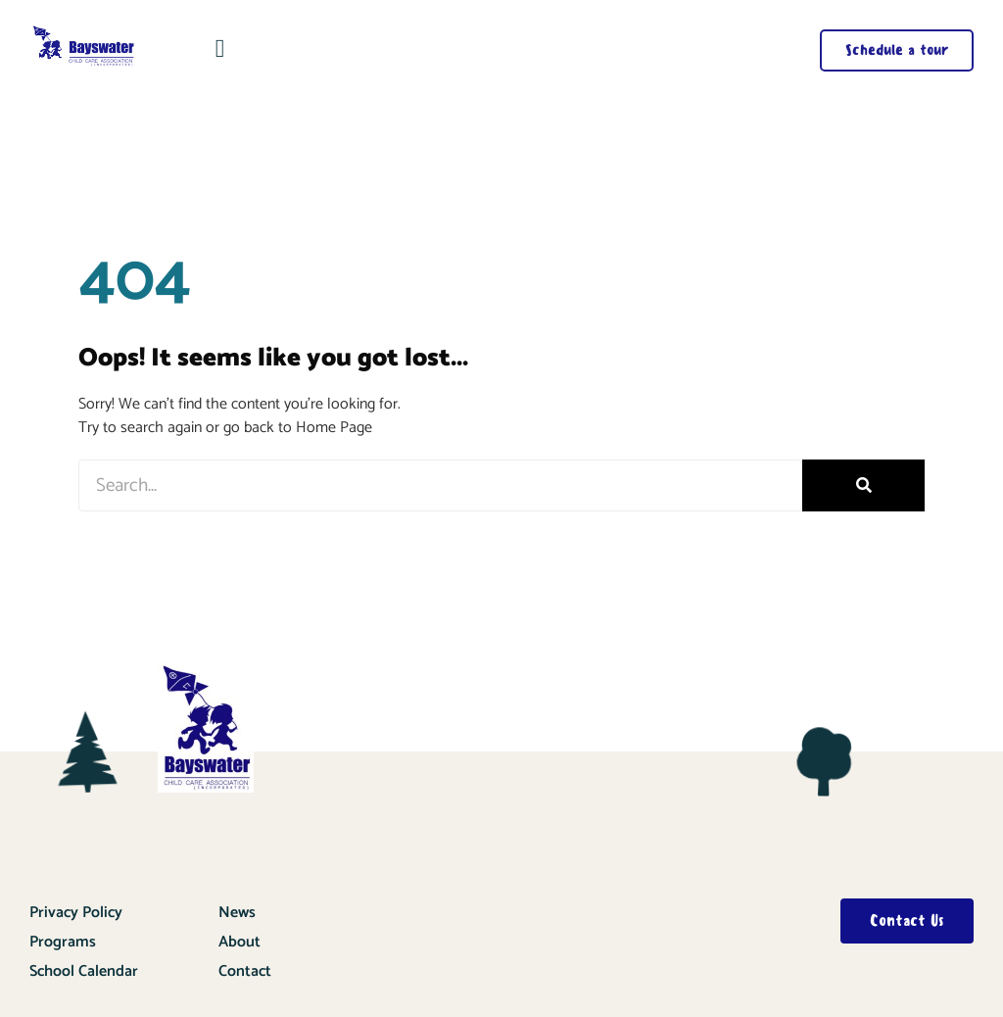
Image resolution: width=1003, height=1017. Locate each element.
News (237, 912)
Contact (244, 971)
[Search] (863, 485)
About (239, 942)
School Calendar (83, 971)
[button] (220, 48)
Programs (62, 942)
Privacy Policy (75, 912)
